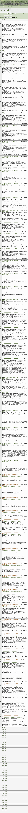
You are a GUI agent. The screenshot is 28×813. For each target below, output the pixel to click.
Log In (26, 6)
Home (2, 6)
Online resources (15, 6)
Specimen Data (7, 6)
